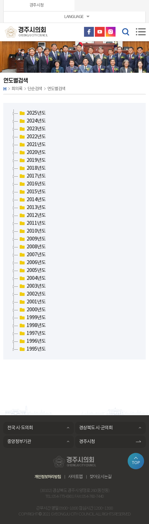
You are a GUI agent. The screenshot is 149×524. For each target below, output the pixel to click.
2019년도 (32, 161)
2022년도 (32, 137)
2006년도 (32, 263)
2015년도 (32, 192)
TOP (136, 462)
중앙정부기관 (19, 441)
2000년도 (32, 310)
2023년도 (32, 129)
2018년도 (32, 168)
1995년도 (32, 349)
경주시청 (36, 5)
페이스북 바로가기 (89, 32)
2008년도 (32, 247)
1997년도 (32, 334)
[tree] (74, 231)
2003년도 (32, 286)
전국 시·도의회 (20, 428)
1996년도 (32, 341)
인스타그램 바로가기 (111, 32)
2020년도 (32, 153)
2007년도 (32, 255)
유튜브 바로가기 (100, 32)
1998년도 (32, 326)
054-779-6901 (63, 496)
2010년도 (32, 231)
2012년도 (32, 216)
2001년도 (32, 302)
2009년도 (32, 239)
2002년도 (32, 294)
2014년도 (32, 200)
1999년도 (32, 318)
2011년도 (32, 223)
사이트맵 (75, 477)
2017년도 (32, 176)
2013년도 (32, 208)
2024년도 (32, 121)
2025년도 (32, 113)
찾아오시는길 (100, 477)
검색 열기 (125, 31)
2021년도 (32, 145)
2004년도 (32, 278)
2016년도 (32, 184)
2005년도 (32, 271)
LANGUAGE (73, 16)
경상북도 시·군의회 (96, 428)
